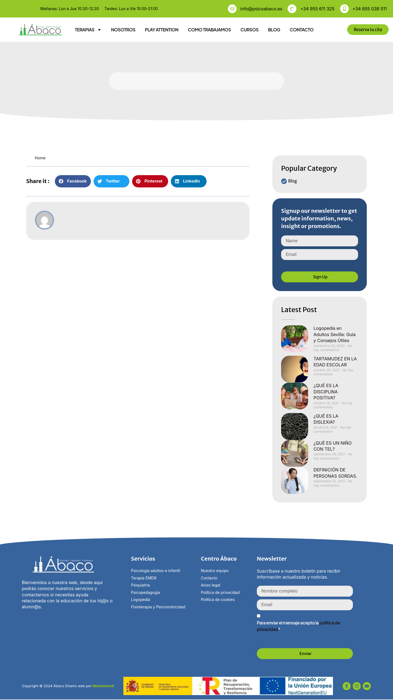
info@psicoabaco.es (261, 8)
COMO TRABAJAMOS (209, 29)
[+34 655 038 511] (344, 8)
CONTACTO (301, 29)
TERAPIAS (88, 30)
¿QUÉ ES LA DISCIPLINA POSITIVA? (326, 392)
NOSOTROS (123, 29)
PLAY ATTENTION (161, 29)
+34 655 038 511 (370, 8)
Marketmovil (103, 686)
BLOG (274, 29)
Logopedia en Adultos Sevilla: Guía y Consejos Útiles (335, 334)
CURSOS (249, 29)
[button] (73, 181)
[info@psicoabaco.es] (232, 8)
